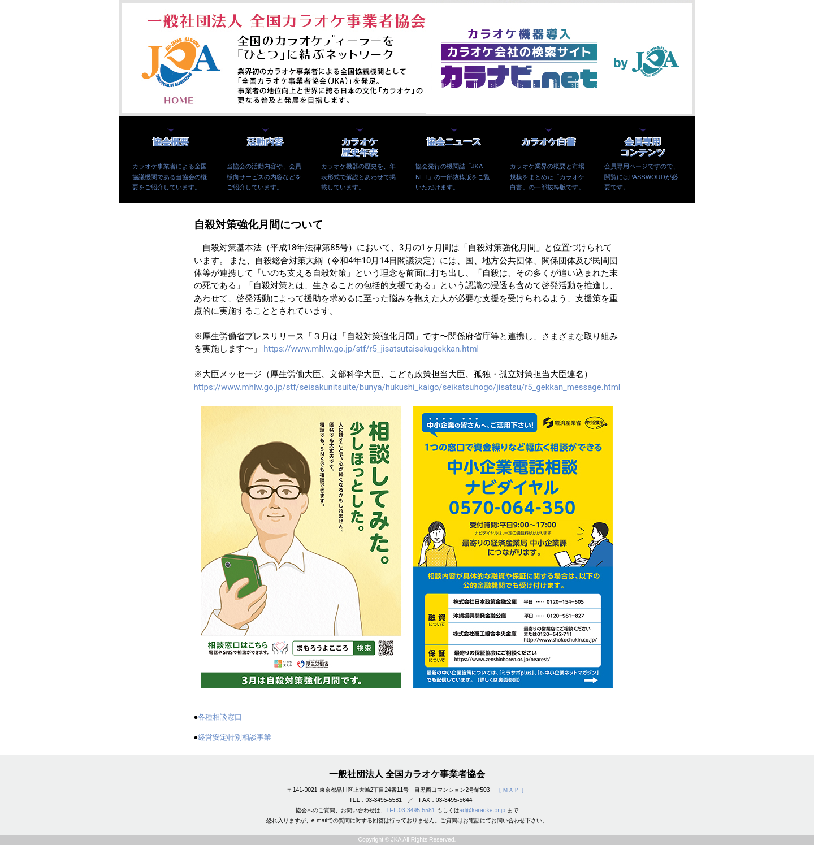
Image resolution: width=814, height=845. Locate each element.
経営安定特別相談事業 (234, 737)
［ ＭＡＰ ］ (511, 790)
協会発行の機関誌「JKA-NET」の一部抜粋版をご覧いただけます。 (452, 176)
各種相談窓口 (220, 717)
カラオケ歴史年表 (359, 147)
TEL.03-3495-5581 (410, 810)
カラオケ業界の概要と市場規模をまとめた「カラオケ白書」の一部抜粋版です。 (547, 176)
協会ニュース (454, 142)
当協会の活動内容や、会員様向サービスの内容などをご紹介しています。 (264, 176)
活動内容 (265, 142)
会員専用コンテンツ (642, 147)
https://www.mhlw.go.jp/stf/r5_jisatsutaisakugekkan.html (371, 349)
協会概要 (171, 142)
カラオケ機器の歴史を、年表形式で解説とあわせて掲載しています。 (358, 176)
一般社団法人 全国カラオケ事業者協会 (407, 774)
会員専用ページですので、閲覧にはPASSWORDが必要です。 (641, 176)
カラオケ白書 (548, 142)
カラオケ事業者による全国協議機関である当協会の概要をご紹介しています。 (169, 176)
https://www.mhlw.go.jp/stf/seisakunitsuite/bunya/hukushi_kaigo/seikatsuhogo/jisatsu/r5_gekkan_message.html (407, 387)
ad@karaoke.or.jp (483, 810)
